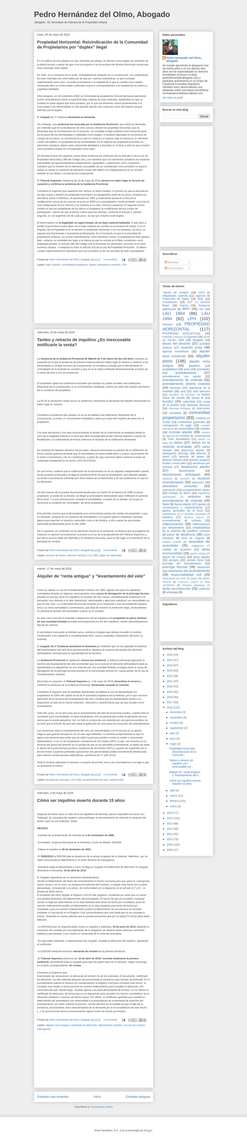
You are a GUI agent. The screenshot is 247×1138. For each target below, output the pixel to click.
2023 (170, 670)
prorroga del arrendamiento (181, 563)
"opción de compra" (175, 292)
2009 (170, 844)
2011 (170, 834)
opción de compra (173, 557)
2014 (170, 818)
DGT (190, 302)
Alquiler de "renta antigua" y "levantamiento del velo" (91, 576)
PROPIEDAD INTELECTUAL (181, 333)
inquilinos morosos (198, 530)
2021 (170, 681)
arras (187, 369)
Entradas (172, 262)
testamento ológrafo (188, 582)
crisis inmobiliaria (178, 439)
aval (182, 391)
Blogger (148, 1130)
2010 (170, 839)
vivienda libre (116, 779)
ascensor (175, 387)
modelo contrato (171, 542)
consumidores (186, 428)
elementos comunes (109, 264)
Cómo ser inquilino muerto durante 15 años (81, 800)
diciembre (176, 712)
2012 (170, 828)
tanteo (193, 578)
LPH (124, 264)
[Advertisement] (94, 296)
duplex (92, 264)
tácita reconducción (176, 588)
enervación (169, 489)
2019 (170, 691)
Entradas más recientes (53, 1096)
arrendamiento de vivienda (182, 380)
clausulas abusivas (198, 405)
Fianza (184, 305)
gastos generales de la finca (182, 510)
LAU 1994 (92, 555)
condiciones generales (191, 422)
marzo (174, 795)
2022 (170, 676)
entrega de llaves (179, 493)
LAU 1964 (76, 779)
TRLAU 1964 (175, 340)
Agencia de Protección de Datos (186, 297)
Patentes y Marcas (172, 337)
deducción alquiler (192, 450)
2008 (170, 849)
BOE (200, 298)
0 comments (110, 259)
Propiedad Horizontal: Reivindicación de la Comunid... (182, 752)
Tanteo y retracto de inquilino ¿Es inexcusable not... (181, 763)
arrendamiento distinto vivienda (186, 384)
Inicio (97, 1096)
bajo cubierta (53, 264)
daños (178, 442)
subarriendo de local (173, 578)
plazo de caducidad (110, 555)
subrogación (44, 1029)
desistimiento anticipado (181, 474)
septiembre (177, 728)
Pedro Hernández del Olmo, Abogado (102, 14)
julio (172, 733)
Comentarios (174, 268)
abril (173, 790)
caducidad (189, 401)
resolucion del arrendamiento (189, 571)
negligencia (197, 545)
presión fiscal (195, 560)
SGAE (206, 337)
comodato (175, 412)
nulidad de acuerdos (176, 549)
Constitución (169, 302)
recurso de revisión (134, 1025)
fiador (165, 504)
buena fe (197, 397)
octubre (175, 722)
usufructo (204, 588)
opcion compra (198, 553)
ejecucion (198, 482)
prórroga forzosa (174, 567)
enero (174, 806)
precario (174, 560)
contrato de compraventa (194, 435)
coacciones (203, 408)
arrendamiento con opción (181, 376)
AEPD (201, 292)
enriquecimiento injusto (196, 489)
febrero (174, 800)
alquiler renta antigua (57, 1025)
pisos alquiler (201, 557)
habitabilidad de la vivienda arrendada (184, 514)
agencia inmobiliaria (175, 351)
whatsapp (172, 592)
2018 (170, 697)
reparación (203, 567)
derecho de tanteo (56, 555)
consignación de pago (177, 425)
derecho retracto (77, 555)
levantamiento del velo (95, 779)
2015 (170, 812)
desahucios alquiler (195, 467)
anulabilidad (169, 369)
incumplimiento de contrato (181, 520)
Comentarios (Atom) (101, 1106)
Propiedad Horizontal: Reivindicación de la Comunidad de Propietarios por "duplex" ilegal (92, 45)
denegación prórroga (57, 779)
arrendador (203, 369)
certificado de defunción (84, 1025)
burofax (167, 401)
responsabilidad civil (186, 575)
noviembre (176, 717)
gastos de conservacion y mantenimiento (186, 506)
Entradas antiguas (138, 1096)
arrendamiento (185, 373)
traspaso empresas (193, 585)
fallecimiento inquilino (111, 1025)
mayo (173, 743)
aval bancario (201, 391)
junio (173, 738)
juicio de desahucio (181, 534)
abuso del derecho (176, 343)
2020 (170, 686)
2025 (170, 660)
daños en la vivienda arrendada (186, 444)
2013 (170, 823)
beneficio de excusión (182, 394)
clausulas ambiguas (180, 408)
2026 (170, 654)
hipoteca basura (194, 517)
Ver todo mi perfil (172, 97)
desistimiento (187, 470)
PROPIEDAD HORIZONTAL (186, 326)
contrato (205, 428)
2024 (170, 665)
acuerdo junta (191, 347)
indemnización (172, 524)
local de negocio (193, 538)
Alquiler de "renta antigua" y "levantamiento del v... (184, 774)
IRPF (186, 309)
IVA (201, 309)
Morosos (167, 324)
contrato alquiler (180, 432)
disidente (167, 478)
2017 (170, 702)
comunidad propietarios (75, 264)
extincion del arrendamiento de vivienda (186, 498)
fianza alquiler (182, 504)
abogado (198, 340)
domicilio (185, 478)
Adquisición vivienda (175, 295)
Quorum (192, 336)
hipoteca (167, 517)
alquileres (194, 365)
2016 (170, 707)
